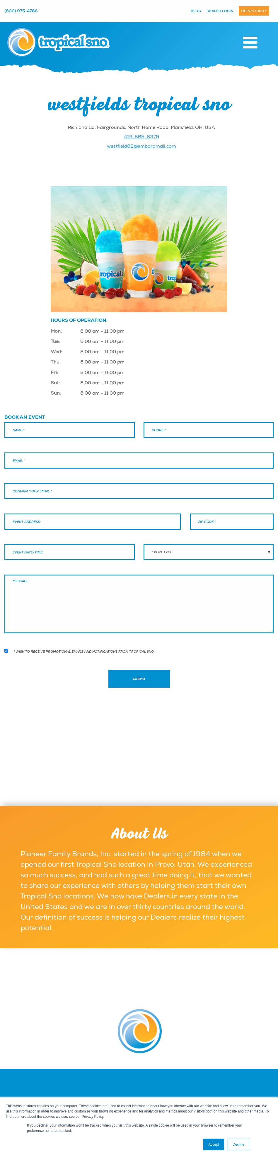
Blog (196, 11)
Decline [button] (238, 1144)
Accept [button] (213, 1144)
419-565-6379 (141, 136)
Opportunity (254, 11)
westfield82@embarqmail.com (141, 146)
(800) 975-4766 (21, 11)
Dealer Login (220, 11)
